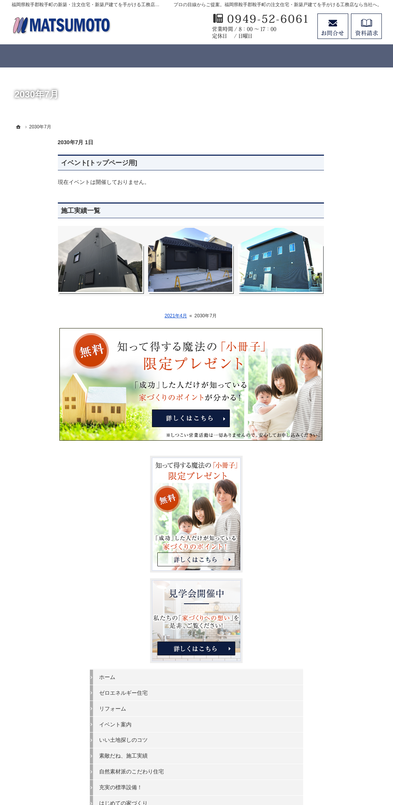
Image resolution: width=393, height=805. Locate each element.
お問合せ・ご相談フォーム (335, 740)
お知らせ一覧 (315, 581)
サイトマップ (315, 612)
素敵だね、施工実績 (323, 439)
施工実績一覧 (34, 210)
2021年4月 (129, 315)
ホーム (307, 360)
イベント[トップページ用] (53, 163)
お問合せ (332, 26)
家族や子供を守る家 (323, 502)
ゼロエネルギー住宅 (323, 375)
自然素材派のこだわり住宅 (331, 454)
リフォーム (312, 391)
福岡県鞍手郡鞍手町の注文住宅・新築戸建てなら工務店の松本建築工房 (211, 770)
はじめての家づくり (323, 486)
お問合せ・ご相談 (320, 565)
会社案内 (309, 517)
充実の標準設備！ (320, 470)
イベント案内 (315, 407)
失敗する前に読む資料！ (328, 549)
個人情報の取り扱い (323, 596)
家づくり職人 (315, 533)
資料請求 (366, 26)
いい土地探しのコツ (323, 423)
